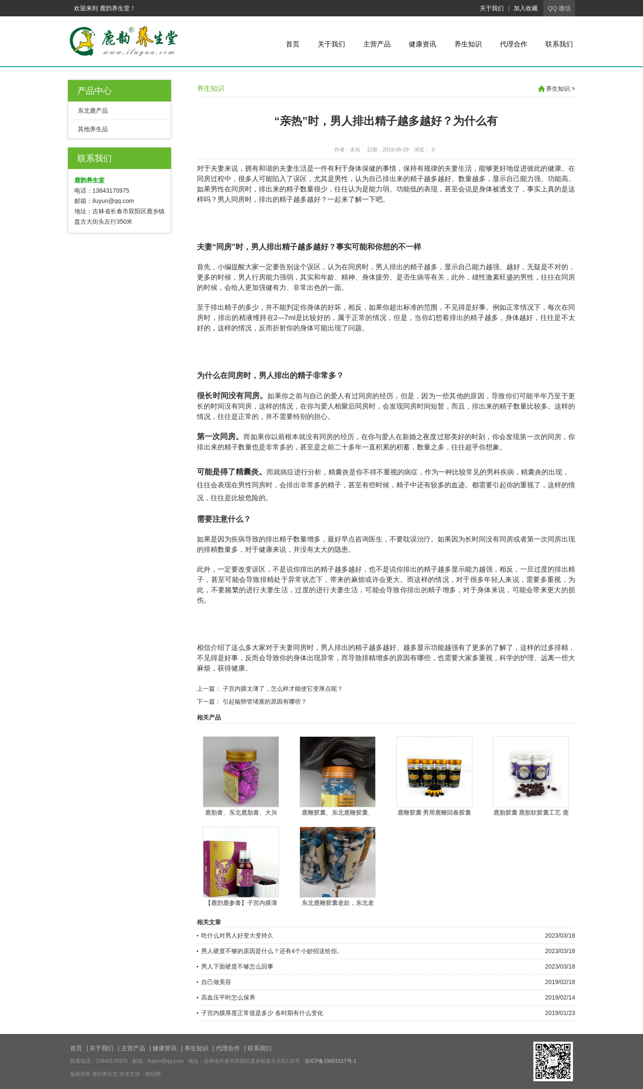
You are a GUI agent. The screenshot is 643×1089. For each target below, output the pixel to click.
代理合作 (513, 44)
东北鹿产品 (93, 110)
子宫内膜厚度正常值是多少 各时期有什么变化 (262, 1012)
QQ (552, 8)
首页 (293, 44)
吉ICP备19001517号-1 (330, 1061)
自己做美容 (216, 981)
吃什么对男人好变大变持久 (237, 935)
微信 (565, 8)
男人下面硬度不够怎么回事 (237, 966)
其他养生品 (93, 129)
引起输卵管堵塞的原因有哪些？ (265, 701)
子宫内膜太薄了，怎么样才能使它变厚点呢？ (283, 688)
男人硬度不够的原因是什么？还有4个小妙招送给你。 (272, 950)
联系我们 (559, 44)
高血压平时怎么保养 (228, 997)
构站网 (153, 1074)
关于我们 (492, 8)
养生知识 (468, 44)
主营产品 (377, 44)
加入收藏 (526, 8)
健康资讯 (422, 44)
